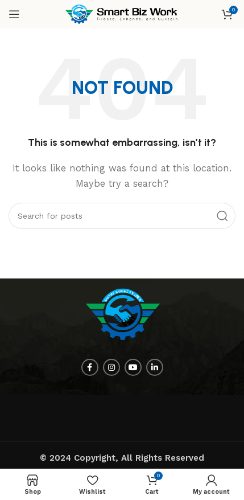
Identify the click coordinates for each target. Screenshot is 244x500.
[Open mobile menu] (14, 14)
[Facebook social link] (89, 367)
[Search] (122, 216)
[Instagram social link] (111, 367)
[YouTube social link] (133, 367)
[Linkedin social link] (154, 367)
